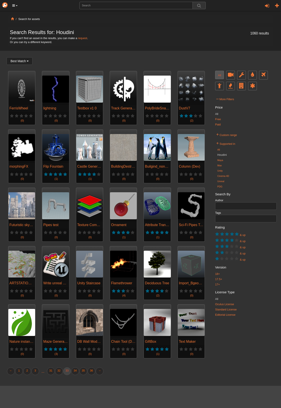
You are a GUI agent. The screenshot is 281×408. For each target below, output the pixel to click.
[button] (15, 5)
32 (58, 370)
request (82, 38)
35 (83, 370)
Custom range (226, 134)
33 (66, 370)
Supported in (225, 143)
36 (91, 370)
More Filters (225, 98)
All (219, 75)
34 (75, 370)
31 (50, 370)
